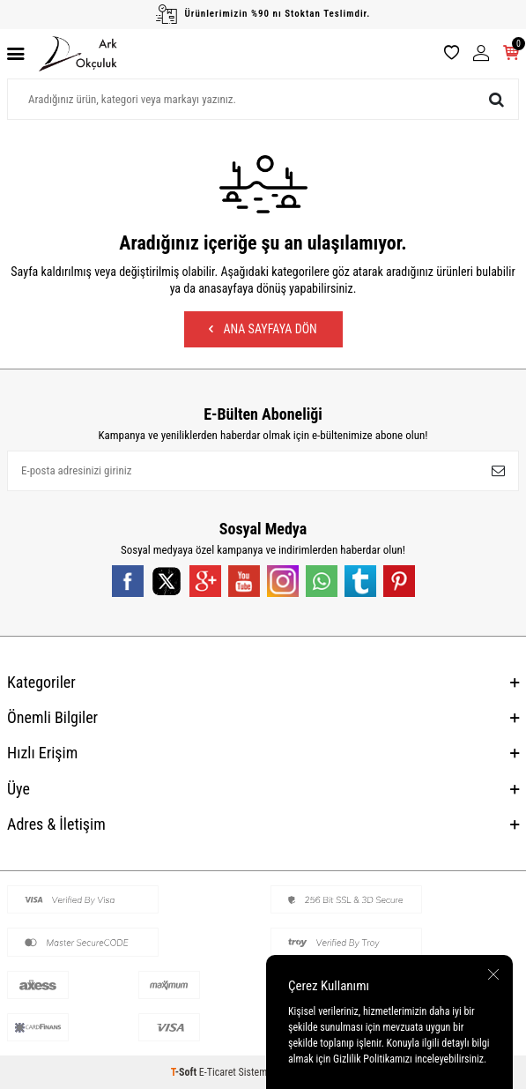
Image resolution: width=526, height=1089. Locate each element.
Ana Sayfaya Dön (262, 329)
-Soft (185, 1072)
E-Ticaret (217, 1072)
